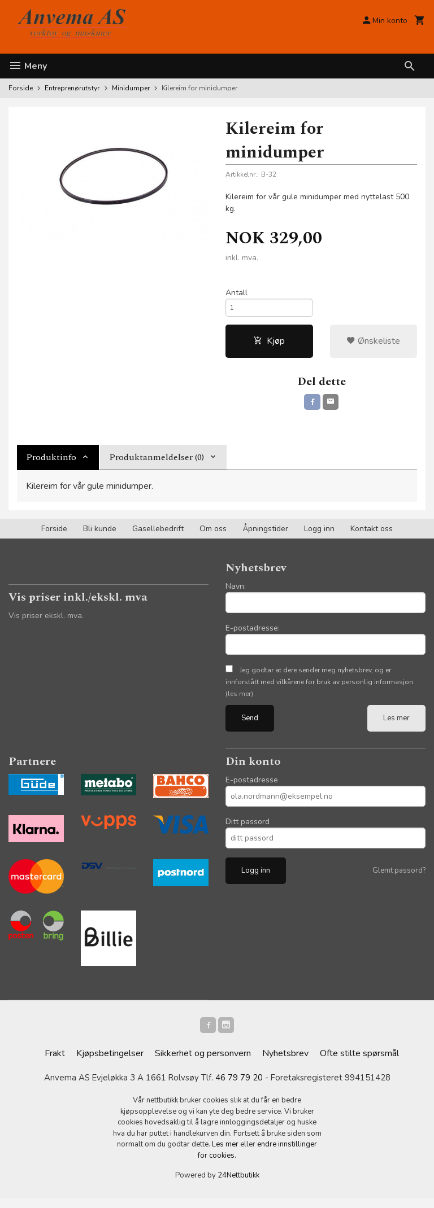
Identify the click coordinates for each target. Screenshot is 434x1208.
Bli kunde (99, 535)
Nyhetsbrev (285, 1062)
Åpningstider (265, 535)
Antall (236, 293)
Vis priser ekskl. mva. (46, 622)
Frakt (55, 1062)
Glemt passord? (399, 877)
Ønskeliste (373, 345)
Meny (27, 66)
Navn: (235, 593)
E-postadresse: (252, 634)
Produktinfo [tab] (51, 464)
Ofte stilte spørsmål (359, 1062)
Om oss (213, 535)
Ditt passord (247, 828)
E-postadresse (251, 786)
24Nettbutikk (238, 1185)
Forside (20, 88)
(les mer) (239, 700)
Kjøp (269, 345)
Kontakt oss (371, 535)
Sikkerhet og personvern (203, 1062)
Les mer (396, 725)
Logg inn (319, 535)
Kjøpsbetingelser (110, 1062)
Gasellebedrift (158, 535)
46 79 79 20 (240, 1087)
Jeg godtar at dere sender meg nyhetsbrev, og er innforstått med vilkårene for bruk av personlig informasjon (319, 688)
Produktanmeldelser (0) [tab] (156, 464)
